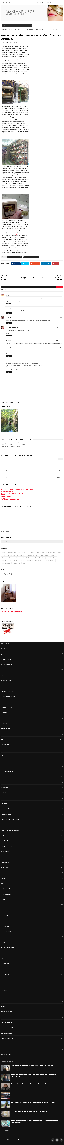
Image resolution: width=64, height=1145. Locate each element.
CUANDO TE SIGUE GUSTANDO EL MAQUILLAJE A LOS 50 (17, 490)
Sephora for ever (44, 555)
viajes (2, 1049)
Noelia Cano (9, 318)
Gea (24, 563)
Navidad (3, 883)
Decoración (4, 712)
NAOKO (3, 498)
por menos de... (22, 552)
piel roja (3, 899)
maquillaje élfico (16, 563)
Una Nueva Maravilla (6, 1033)
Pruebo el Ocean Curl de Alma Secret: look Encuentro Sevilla (30, 1084)
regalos (3, 958)
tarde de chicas (5, 985)
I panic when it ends (49, 560)
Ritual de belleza (5, 969)
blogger (59, 286)
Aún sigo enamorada (6, 664)
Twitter (30, 470)
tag (2, 979)
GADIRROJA (4, 495)
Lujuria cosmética (14, 560)
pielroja (59, 552)
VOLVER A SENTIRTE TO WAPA (10, 500)
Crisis (2, 702)
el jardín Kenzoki (6, 563)
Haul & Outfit (4, 766)
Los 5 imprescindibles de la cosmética (14, 29)
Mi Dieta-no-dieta (5, 867)
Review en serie (29, 29)
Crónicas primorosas (6, 707)
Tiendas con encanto (40, 29)
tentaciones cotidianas (32, 555)
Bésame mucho (12, 552)
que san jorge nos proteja (7, 947)
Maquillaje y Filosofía (6, 846)
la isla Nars (31, 552)
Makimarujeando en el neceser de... (10, 830)
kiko (2, 798)
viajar (2, 1043)
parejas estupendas (6, 894)
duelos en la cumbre (52, 558)
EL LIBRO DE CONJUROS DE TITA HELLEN (12, 493)
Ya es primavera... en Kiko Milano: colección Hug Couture (29, 1111)
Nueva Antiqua (10, 361)
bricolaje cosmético (6, 680)
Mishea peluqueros (6, 873)
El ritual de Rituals (5, 744)
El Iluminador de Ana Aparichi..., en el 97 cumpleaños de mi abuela (32, 1065)
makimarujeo (4, 835)
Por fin (3, 910)
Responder (9, 303)
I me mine (53, 555)
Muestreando (4, 878)
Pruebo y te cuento (6, 937)
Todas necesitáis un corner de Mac (11, 558)
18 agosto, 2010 (58, 340)
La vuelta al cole (5, 809)
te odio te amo (4, 990)
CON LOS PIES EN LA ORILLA (9, 488)
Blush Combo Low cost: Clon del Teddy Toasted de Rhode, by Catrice (33, 1102)
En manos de (4, 750)
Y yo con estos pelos (6, 1054)
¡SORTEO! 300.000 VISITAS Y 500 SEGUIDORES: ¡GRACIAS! (29, 1093)
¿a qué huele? (20, 555)
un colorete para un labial (7, 1027)
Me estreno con (5, 851)
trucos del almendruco (7, 1022)
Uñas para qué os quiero (8, 555)
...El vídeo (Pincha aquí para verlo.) (11, 611)
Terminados (4, 1001)
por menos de (4, 915)
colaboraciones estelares (27, 560)
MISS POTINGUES (6, 496)
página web (18, 234)
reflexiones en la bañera (7, 953)
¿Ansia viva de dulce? (6, 654)
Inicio (2, 2)
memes (3, 857)
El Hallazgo (4, 723)
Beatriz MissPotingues (12, 327)
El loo (2, 734)
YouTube (30, 477)
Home (2, 29)
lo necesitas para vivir (27, 558)
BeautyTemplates (16, 1140)
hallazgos (3, 760)
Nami (7, 295)
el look (4, 552)
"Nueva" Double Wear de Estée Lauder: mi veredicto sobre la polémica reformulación (33, 1075)
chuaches (4, 560)
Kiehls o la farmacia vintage (8, 793)
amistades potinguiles (6, 659)
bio (2, 675)
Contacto (8, 2)
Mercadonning (5, 862)
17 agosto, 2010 (58, 295)
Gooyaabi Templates (36, 1140)
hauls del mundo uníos (7, 771)
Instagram (30, 474)
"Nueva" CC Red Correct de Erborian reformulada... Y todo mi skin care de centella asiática (34, 1121)
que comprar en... (5, 942)
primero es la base (39, 558)
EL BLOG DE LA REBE (7, 491)
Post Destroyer (5, 926)
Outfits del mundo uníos (7, 889)
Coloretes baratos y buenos (8, 696)
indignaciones (4, 787)
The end (3, 1006)
